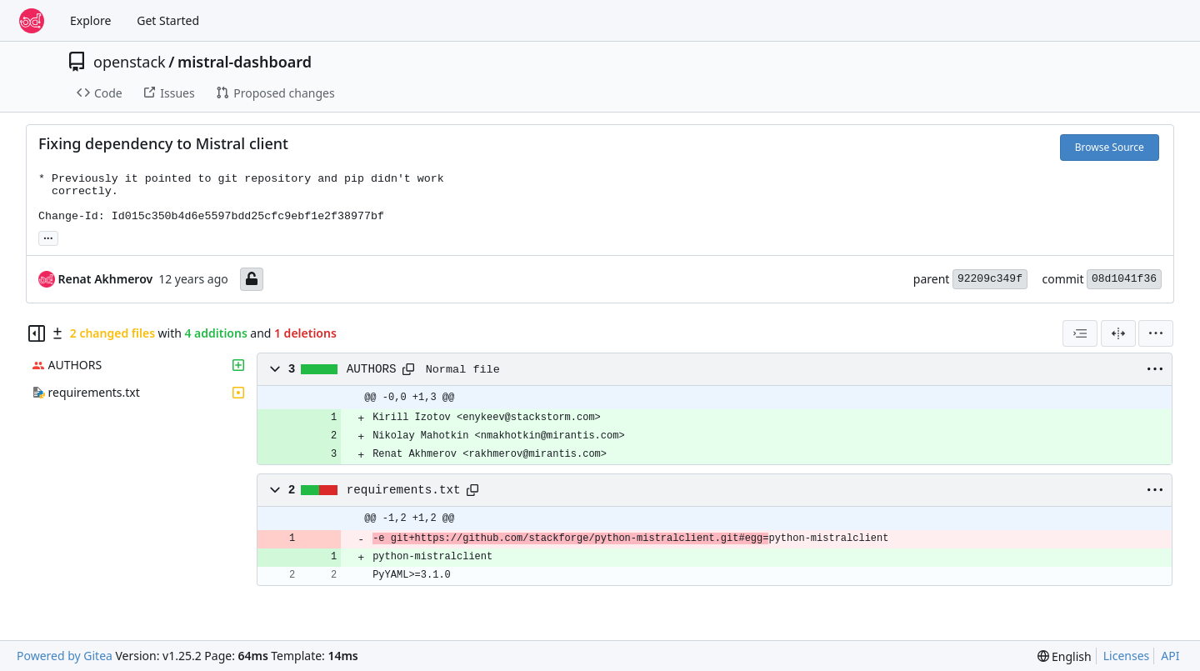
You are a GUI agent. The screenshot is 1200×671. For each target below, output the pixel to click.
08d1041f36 (1124, 279)
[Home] (31, 21)
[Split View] (1118, 333)
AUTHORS (372, 369)
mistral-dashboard (245, 61)
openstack (129, 61)
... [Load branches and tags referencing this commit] (48, 237)
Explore (90, 20)
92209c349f (990, 279)
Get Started (168, 20)
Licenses (1126, 655)
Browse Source (1109, 147)
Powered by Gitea (64, 655)
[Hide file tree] (36, 333)
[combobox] (1080, 333)
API (1170, 655)
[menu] (1155, 333)
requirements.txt (404, 490)
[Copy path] (408, 369)
